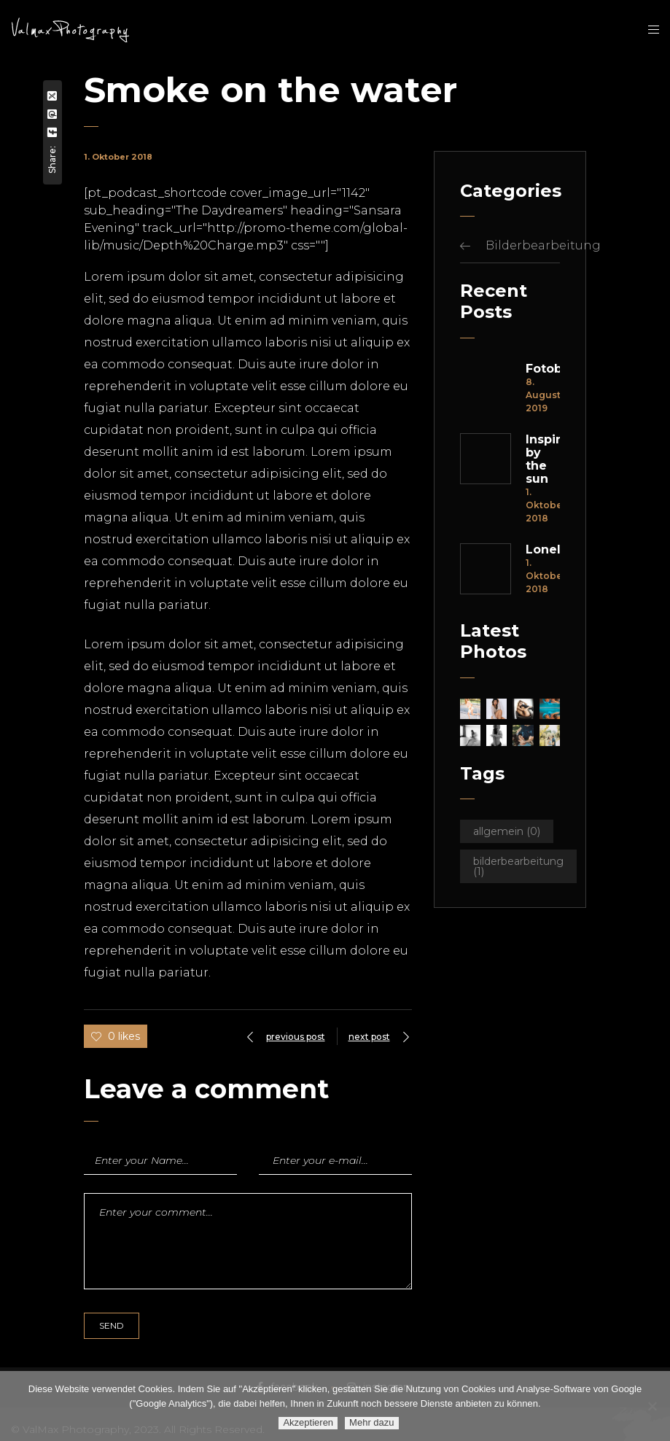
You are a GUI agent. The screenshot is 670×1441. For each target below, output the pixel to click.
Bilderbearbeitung (543, 245)
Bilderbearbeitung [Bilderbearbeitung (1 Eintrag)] (518, 866)
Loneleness (543, 549)
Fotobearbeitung (543, 369)
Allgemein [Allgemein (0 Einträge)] (506, 831)
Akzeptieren (308, 1422)
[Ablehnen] (651, 1406)
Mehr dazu (371, 1422)
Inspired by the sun (543, 459)
